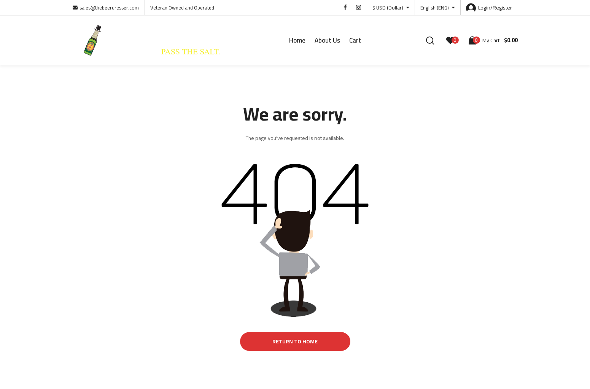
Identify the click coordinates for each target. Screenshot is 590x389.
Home (297, 40)
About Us (327, 40)
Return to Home (295, 341)
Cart (355, 40)
